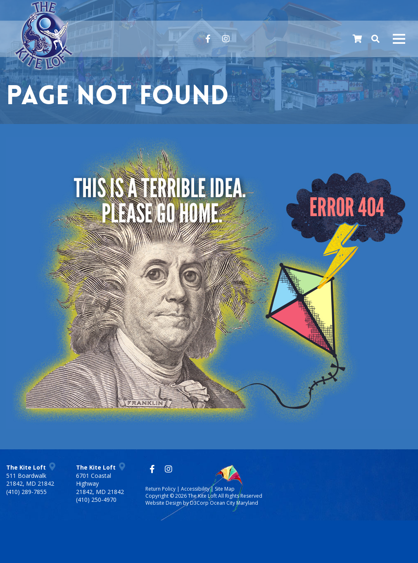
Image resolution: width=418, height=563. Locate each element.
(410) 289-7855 (26, 492)
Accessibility (195, 488)
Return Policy (160, 488)
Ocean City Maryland (234, 502)
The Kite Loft (202, 495)
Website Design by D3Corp (177, 502)
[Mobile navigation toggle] (399, 39)
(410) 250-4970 (96, 499)
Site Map (225, 488)
